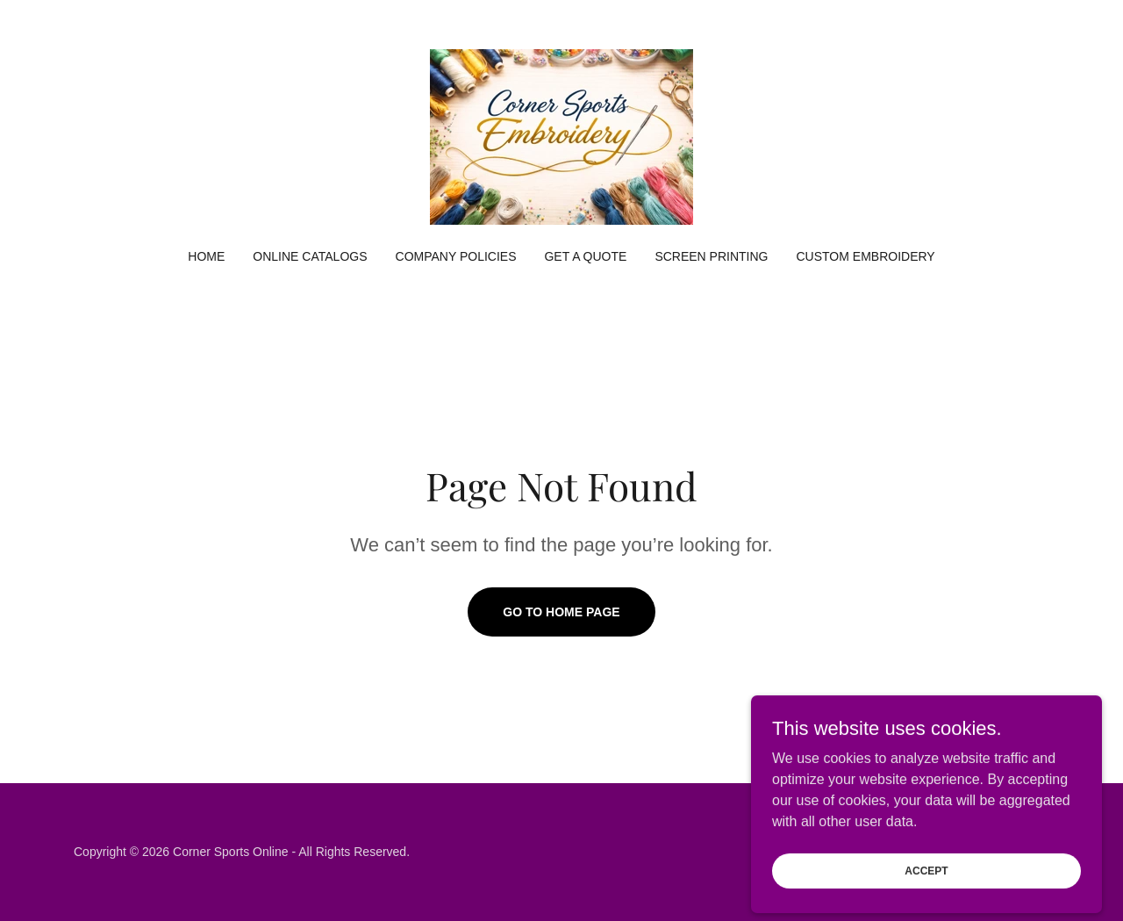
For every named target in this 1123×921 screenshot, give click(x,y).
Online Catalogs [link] (310, 256)
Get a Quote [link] (585, 256)
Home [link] (206, 256)
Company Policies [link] (456, 256)
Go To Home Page (561, 612)
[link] (561, 135)
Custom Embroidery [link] (866, 256)
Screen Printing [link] (711, 256)
